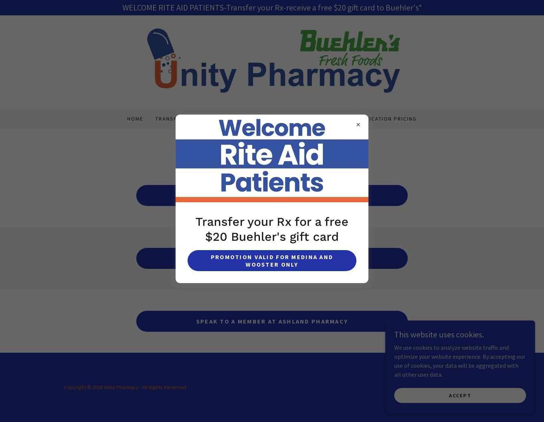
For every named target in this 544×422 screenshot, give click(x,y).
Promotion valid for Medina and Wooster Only (272, 260)
